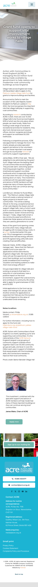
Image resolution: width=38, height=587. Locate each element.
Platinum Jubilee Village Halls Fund (16, 93)
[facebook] (12, 491)
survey (6, 232)
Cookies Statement (10, 548)
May (29, 104)
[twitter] (15, 491)
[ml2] (10, 3)
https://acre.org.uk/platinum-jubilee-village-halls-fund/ (17, 326)
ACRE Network (25, 338)
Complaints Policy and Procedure (16, 551)
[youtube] (23, 491)
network (25, 151)
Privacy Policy (8, 545)
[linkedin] (26, 491)
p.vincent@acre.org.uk (19, 314)
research (16, 114)
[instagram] (19, 491)
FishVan (23, 567)
